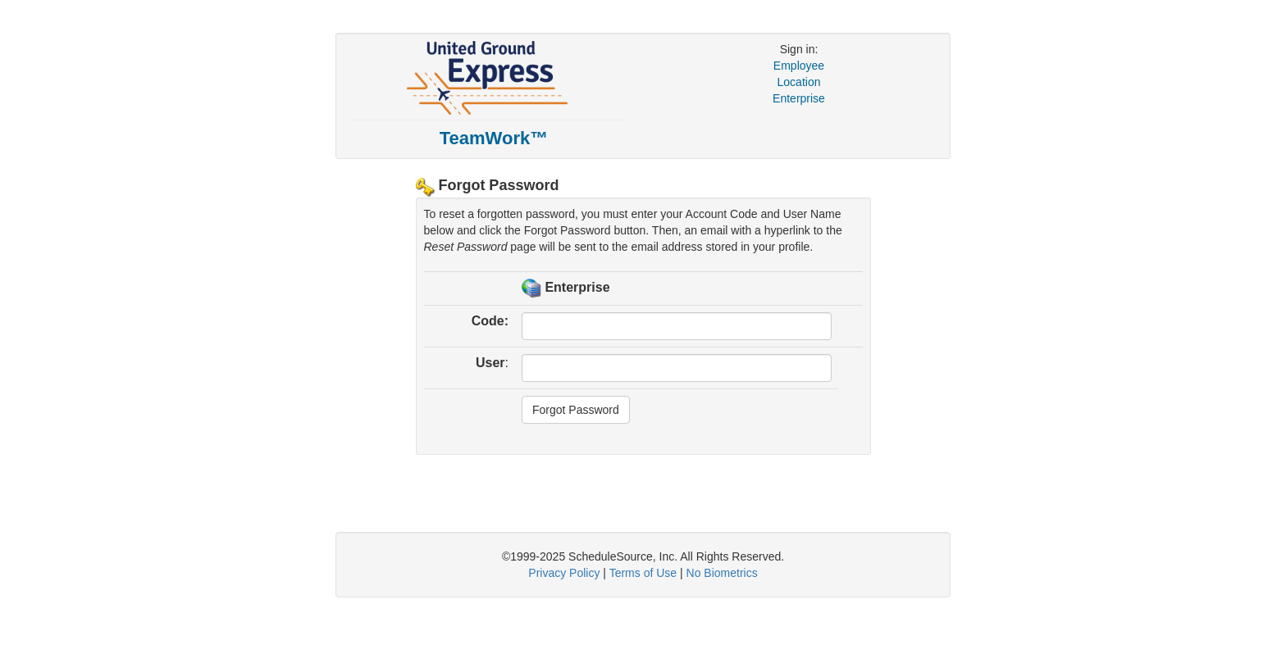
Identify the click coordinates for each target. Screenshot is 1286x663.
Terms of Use (643, 572)
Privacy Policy (564, 572)
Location (799, 82)
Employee (798, 65)
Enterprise (799, 98)
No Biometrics (722, 572)
